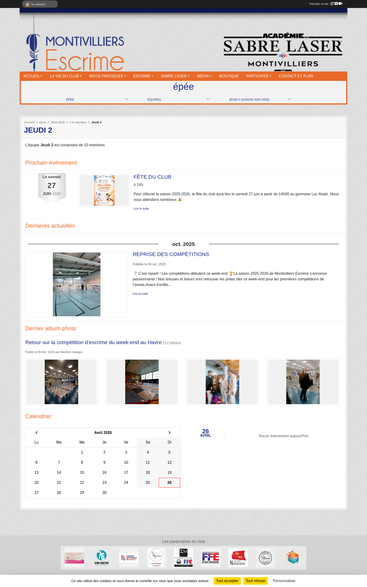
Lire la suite (141, 208)
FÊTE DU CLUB (153, 177)
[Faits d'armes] (265, 558)
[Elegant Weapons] (184, 558)
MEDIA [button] (203, 76)
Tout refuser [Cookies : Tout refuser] (255, 581)
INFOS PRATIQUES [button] (106, 76)
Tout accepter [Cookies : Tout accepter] (227, 581)
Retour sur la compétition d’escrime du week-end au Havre (93, 342)
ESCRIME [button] (141, 76)
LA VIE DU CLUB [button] (64, 76)
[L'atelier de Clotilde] (74, 558)
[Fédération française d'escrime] (211, 558)
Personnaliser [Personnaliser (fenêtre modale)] (284, 581)
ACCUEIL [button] (31, 76)
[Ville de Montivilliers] (156, 558)
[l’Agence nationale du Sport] (129, 558)
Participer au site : (325, 3)
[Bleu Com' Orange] (293, 558)
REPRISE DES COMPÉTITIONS (171, 254)
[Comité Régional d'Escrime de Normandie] (238, 558)
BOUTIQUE (229, 76)
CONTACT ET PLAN (296, 76)
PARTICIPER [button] (257, 76)
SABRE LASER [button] (174, 76)
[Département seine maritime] (102, 558)
